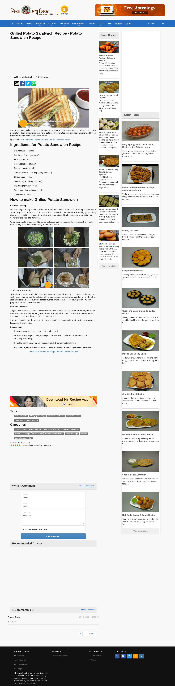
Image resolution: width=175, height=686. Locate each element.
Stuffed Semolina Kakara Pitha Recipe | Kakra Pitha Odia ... (108, 244)
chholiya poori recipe (36, 416)
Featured (63, 434)
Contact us (19, 651)
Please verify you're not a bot (35, 525)
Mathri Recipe (20, 434)
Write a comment (88, 605)
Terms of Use (96, 651)
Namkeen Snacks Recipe (35, 434)
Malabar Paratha (20, 416)
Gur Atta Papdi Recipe (132, 394)
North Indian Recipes (48, 429)
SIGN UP (118, 24)
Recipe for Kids (33, 429)
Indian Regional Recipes (66, 429)
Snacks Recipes (20, 429)
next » (91, 629)
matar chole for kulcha (53, 416)
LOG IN (128, 24)
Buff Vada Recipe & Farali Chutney (138, 515)
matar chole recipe (69, 416)
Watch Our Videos (60, 651)
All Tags (18, 664)
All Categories (21, 660)
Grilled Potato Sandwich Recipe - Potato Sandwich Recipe (46, 139)
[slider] (15, 441)
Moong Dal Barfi (129, 230)
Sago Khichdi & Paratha (133, 475)
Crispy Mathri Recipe (132, 271)
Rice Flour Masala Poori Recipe (136, 434)
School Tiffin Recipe (84, 429)
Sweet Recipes (106, 36)
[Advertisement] (53, 58)
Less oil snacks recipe (76, 434)
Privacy (94, 656)
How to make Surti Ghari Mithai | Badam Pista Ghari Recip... (108, 135)
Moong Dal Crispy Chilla (133, 354)
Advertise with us (22, 656)
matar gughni (82, 416)
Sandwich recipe (52, 434)
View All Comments (87, 481)
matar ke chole (20, 420)
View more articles (109, 264)
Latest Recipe (133, 114)
